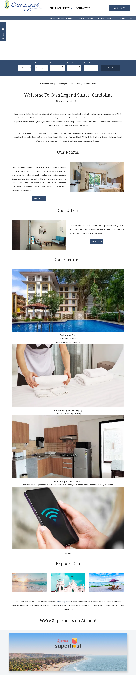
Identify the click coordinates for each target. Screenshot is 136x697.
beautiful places (63, 601)
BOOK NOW (119, 8)
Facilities (100, 18)
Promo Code (88, 63)
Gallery (122, 18)
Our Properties (60, 8)
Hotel (36, 63)
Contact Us (83, 8)
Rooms (81, 18)
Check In (53, 63)
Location (21, 63)
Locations (111, 18)
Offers (90, 18)
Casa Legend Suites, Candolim (61, 18)
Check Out (70, 63)
